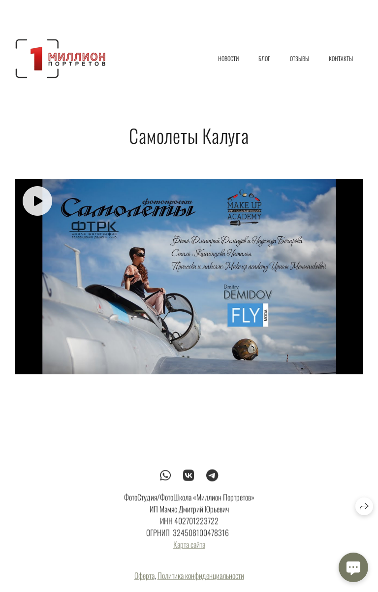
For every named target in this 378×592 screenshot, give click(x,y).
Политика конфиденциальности (201, 579)
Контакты (341, 58)
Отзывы (299, 58)
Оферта (144, 579)
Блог (264, 58)
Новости (228, 58)
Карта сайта (189, 548)
